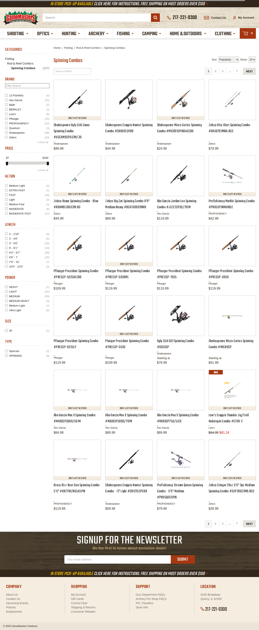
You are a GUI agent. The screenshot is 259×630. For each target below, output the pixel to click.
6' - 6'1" (29, 247)
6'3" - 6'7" (29, 252)
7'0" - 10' (29, 261)
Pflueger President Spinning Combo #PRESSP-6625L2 (76, 344)
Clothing (225, 34)
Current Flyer (79, 603)
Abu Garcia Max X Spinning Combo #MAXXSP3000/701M (126, 418)
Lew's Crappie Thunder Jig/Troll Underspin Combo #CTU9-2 (229, 418)
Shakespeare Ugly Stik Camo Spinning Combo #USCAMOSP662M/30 (72, 131)
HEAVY (29, 287)
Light (29, 199)
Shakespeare (29, 132)
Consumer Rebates (83, 611)
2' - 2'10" (29, 234)
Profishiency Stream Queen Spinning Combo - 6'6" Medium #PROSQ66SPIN (180, 491)
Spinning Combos (30, 68)
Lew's (29, 114)
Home (57, 47)
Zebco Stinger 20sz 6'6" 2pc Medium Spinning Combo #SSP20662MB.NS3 (232, 488)
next (249, 71)
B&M (29, 104)
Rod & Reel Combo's (20, 63)
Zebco (29, 137)
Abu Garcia (29, 100)
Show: (243, 59)
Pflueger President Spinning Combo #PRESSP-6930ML (127, 274)
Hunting (71, 34)
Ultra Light (29, 310)
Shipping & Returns (83, 607)
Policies (11, 607)
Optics (45, 34)
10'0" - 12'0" (29, 266)
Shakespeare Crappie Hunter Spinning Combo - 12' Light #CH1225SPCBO (129, 488)
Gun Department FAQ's (150, 594)
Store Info (142, 607)
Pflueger (29, 118)
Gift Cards (77, 598)
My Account (243, 17)
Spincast (29, 351)
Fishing (125, 34)
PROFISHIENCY (29, 123)
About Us (12, 594)
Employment (14, 611)
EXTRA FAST (29, 190)
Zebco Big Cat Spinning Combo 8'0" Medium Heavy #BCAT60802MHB (127, 204)
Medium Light (29, 185)
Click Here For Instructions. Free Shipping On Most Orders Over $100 (129, 4)
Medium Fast (29, 204)
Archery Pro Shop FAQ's (151, 598)
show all (43, 142)
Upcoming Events (17, 603)
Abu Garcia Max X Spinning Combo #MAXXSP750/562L (178, 418)
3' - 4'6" (29, 238)
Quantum (29, 128)
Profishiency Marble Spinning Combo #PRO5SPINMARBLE (232, 204)
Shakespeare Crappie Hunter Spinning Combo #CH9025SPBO (129, 128)
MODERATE (29, 208)
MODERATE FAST (29, 213)
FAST (29, 195)
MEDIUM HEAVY (29, 300)
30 (29, 330)
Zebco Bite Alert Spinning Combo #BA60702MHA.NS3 (229, 128)
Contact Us (215, 17)
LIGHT (29, 291)
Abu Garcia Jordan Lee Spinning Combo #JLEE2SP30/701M (176, 204)
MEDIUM (29, 296)
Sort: (214, 59)
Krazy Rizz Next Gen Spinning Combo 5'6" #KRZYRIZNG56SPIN (77, 488)
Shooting (18, 34)
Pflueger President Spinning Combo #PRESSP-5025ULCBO (76, 274)
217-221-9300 (214, 609)
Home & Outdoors (188, 34)
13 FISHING (29, 95)
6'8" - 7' (29, 257)
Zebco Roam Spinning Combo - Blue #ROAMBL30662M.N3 (76, 204)
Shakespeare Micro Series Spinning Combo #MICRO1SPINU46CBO (179, 128)
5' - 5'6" (29, 243)
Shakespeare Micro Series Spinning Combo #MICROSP (231, 344)
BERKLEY (29, 109)
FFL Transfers (144, 603)
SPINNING (29, 355)
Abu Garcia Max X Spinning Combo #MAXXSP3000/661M (75, 418)
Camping (152, 34)
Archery (99, 34)
